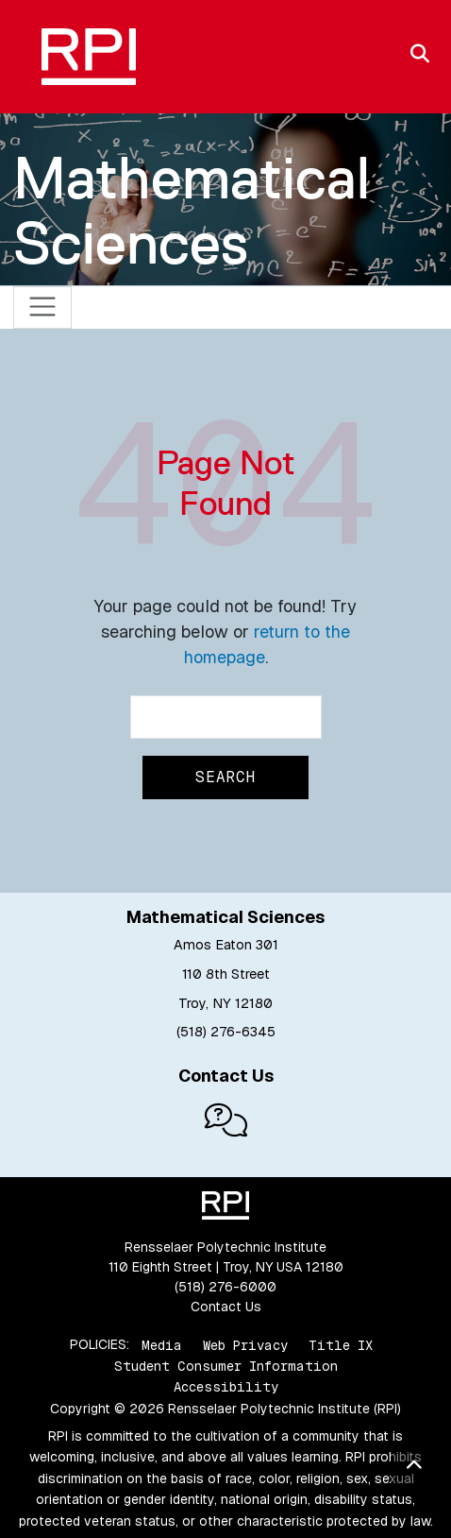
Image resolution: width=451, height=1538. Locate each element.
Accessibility (226, 1386)
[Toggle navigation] (43, 307)
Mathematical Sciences (191, 210)
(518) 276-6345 (226, 1031)
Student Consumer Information (226, 1366)
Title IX (341, 1344)
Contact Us (226, 1306)
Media (162, 1344)
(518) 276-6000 (225, 1286)
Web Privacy (245, 1344)
